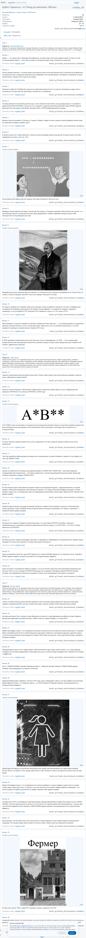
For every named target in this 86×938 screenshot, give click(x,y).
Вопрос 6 (5, 132)
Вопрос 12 (5, 337)
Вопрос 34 (5, 818)
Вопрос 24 (5, 566)
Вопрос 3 (5, 86)
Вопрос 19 (5, 485)
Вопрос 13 (5, 372)
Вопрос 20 (5, 503)
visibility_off (78, 7)
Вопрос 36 (5, 917)
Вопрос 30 (5, 678)
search (10, 2)
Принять (72, 933)
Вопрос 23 (5, 551)
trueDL (12, 26)
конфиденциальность (27, 926)
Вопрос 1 (5, 55)
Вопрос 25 (5, 599)
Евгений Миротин (9, 12)
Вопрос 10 (5, 304)
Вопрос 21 (5, 520)
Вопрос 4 (5, 101)
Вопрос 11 (5, 321)
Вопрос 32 (5, 782)
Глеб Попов (31, 12)
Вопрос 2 (5, 70)
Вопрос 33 (5, 799)
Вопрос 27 (5, 628)
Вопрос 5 (5, 117)
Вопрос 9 (5, 225)
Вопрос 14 (5, 387)
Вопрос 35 (5, 832)
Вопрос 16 (5, 439)
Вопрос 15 (5, 401)
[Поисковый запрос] (42, 2)
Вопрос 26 (5, 613)
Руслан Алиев (21, 12)
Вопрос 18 (5, 468)
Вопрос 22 (5, 537)
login (76, 2)
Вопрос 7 (5, 147)
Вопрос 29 (5, 663)
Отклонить (62, 933)
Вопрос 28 (5, 647)
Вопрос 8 (5, 208)
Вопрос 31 (5, 695)
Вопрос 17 (5, 453)
